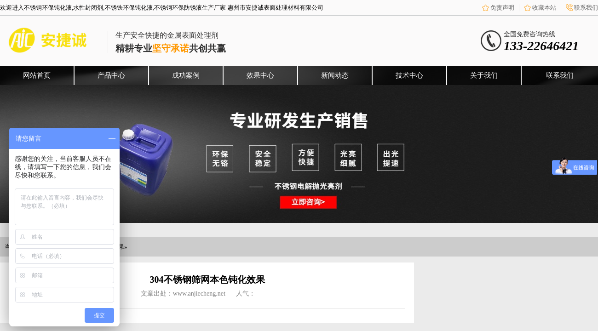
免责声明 (502, 7)
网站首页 (37, 75)
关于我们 (484, 75)
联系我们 (586, 7)
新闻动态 (335, 75)
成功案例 (186, 75)
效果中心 (260, 75)
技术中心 (409, 75)
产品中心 (111, 75)
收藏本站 (544, 7)
